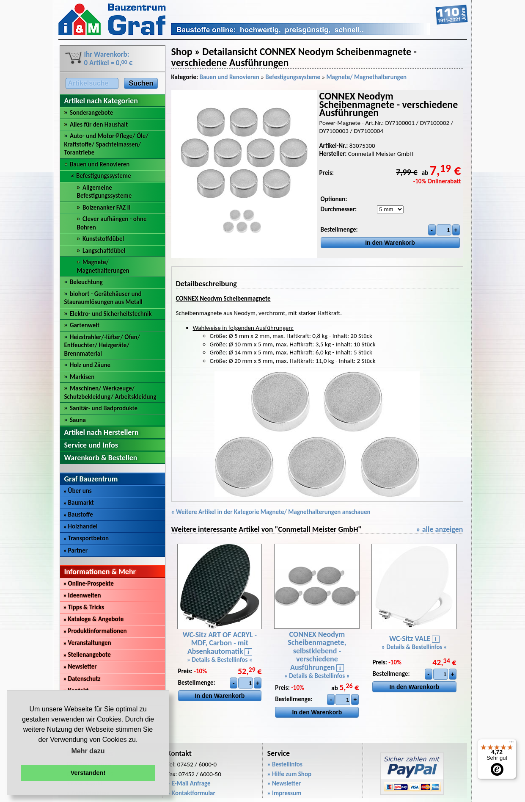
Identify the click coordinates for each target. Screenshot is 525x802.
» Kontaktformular (191, 793)
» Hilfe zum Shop (289, 774)
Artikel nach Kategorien (101, 100)
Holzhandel (80, 526)
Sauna (78, 420)
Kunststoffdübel (103, 239)
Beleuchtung (86, 282)
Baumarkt (78, 502)
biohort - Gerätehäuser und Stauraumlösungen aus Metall (103, 298)
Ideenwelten (82, 595)
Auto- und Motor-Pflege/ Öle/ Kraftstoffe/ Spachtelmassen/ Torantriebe (106, 144)
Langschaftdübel (103, 250)
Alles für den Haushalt (99, 124)
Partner (75, 550)
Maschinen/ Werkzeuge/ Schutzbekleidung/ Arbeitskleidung (110, 392)
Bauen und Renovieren (99, 164)
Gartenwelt (84, 325)
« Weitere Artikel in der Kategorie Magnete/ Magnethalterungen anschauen (271, 512)
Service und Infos (91, 445)
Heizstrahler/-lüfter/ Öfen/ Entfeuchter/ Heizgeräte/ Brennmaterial (102, 345)
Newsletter (80, 666)
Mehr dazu (87, 751)
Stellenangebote (87, 654)
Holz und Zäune (90, 365)
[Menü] (511, 744)
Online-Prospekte (88, 583)
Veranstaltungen (87, 643)
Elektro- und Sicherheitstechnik (111, 314)
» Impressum (284, 793)
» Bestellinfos (284, 764)
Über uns (77, 491)
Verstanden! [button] (88, 772)
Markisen (82, 377)
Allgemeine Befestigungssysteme (104, 192)
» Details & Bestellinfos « (220, 660)
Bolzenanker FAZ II (106, 207)
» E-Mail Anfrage (189, 783)
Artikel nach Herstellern (101, 432)
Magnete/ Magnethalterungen (103, 266)
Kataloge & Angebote (93, 619)
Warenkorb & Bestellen (100, 457)
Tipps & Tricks (83, 607)
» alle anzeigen (439, 529)
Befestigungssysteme (103, 176)
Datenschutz (82, 679)
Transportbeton (86, 538)
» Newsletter (284, 783)
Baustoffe (78, 514)
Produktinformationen (95, 631)
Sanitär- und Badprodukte (103, 408)
